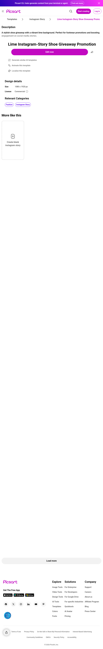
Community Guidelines (35, 637)
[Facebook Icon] (6, 604)
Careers (88, 592)
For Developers (71, 592)
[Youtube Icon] (36, 604)
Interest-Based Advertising (82, 632)
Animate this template (21, 65)
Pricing (68, 616)
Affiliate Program (92, 602)
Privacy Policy (29, 632)
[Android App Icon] (19, 596)
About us (88, 597)
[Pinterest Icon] (43, 604)
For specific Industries (74, 602)
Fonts (54, 616)
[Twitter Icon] (13, 604)
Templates (56, 606)
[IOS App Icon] (8, 596)
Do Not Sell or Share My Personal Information (53, 632)
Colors (55, 611)
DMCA (48, 637)
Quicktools (69, 606)
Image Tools (57, 587)
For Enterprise (70, 587)
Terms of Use (16, 632)
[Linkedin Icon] (28, 604)
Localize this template (21, 71)
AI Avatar (68, 611)
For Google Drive (72, 597)
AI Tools (55, 602)
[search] (71, 11)
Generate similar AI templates (24, 60)
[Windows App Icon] (29, 596)
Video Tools (57, 592)
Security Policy (59, 637)
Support (88, 587)
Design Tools (57, 597)
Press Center (90, 611)
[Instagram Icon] (21, 604)
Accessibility (71, 637)
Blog (87, 606)
